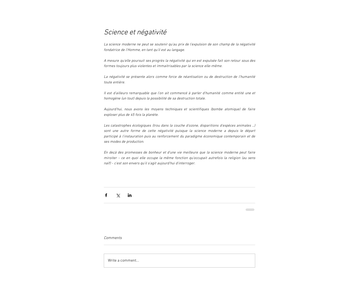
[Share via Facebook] (106, 195)
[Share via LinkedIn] (129, 195)
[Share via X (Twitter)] (118, 195)
